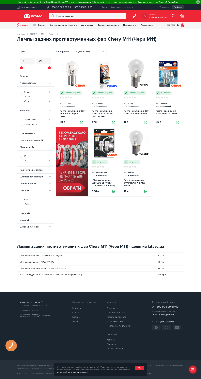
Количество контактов (31, 170)
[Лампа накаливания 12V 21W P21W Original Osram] (72, 92)
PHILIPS (37, 97)
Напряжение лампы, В (31, 140)
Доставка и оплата (116, 312)
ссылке (148, 373)
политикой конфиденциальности (72, 372)
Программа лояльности (118, 326)
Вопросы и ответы (116, 321)
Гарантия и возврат (116, 317)
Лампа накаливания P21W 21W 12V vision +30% (43, 268)
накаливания (37, 119)
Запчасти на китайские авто (63, 25)
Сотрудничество (115, 348)
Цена (22, 51)
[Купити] (81, 122)
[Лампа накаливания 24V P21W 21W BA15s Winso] (136, 161)
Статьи (75, 312)
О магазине (112, 308)
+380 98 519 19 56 (82, 7)
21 (37, 160)
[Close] (198, 2)
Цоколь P (25, 190)
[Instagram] (166, 327)
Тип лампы (25, 110)
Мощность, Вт (27, 147)
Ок (139, 368)
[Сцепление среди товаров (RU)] (72, 161)
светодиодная (37, 124)
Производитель (28, 83)
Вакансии (116, 7)
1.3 (37, 156)
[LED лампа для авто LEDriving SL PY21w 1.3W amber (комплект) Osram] (104, 161)
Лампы (52, 34)
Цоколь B (25, 213)
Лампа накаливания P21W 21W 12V (37, 262)
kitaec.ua (21, 34)
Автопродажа (147, 25)
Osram (37, 92)
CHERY (33, 34)
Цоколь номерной (29, 226)
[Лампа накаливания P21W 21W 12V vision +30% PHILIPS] (104, 92)
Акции (105, 7)
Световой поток (28, 183)
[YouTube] (177, 327)
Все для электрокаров (108, 25)
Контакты (128, 7)
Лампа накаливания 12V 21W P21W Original (41, 255)
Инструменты (129, 25)
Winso (37, 101)
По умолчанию (82, 51)
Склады (24, 76)
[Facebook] (156, 327)
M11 (42, 34)
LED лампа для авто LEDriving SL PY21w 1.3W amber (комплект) (51, 274)
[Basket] (182, 16)
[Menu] (18, 16)
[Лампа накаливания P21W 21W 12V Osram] (168, 92)
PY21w (37, 204)
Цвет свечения (27, 133)
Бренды (76, 317)
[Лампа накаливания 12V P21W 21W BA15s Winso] (136, 92)
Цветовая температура (31, 176)
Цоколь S (25, 220)
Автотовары (87, 25)
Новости (76, 308)
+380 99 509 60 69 (60, 7)
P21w (37, 199)
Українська (164, 7)
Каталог (39, 25)
